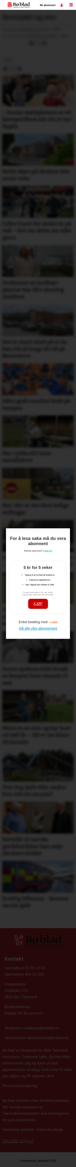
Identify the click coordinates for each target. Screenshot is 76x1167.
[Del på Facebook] (32, 43)
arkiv (8, 60)
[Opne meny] (71, 5)
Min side (10, 1140)
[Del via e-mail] (44, 43)
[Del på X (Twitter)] (38, 43)
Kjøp (38, 604)
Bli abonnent (47, 5)
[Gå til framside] (18, 5)
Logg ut (26, 1140)
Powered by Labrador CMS (38, 1160)
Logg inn (62, 5)
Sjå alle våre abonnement (38, 628)
